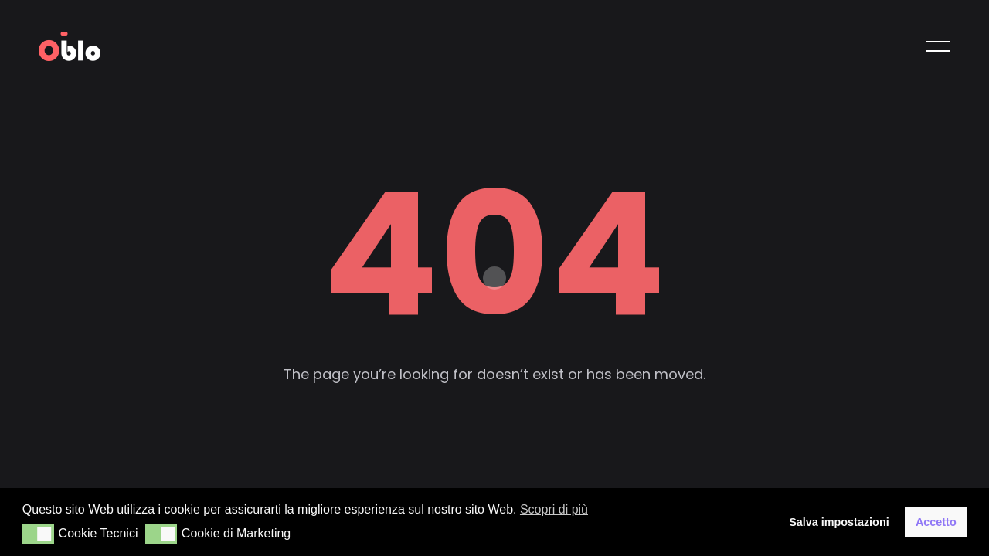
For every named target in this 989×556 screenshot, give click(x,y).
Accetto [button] (936, 522)
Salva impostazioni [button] (839, 522)
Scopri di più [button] (554, 509)
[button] (38, 534)
